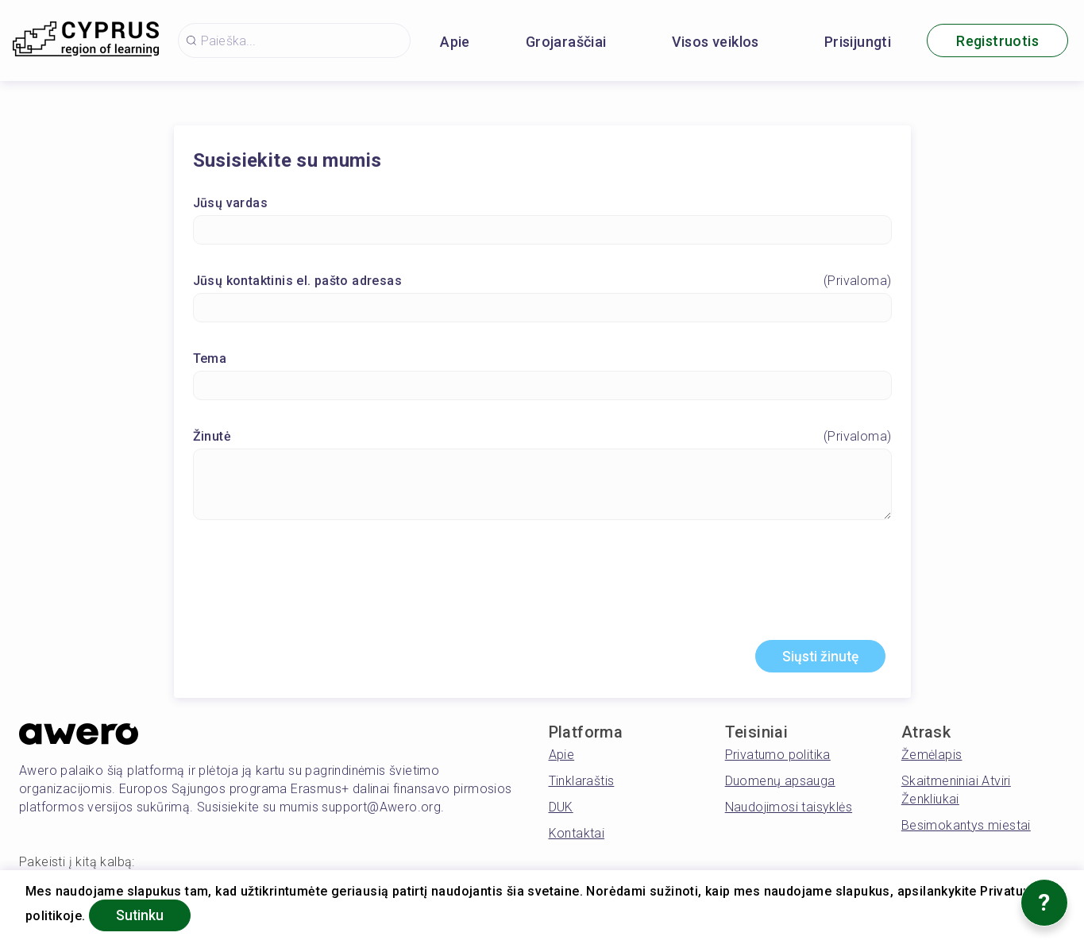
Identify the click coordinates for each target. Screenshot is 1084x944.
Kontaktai (577, 834)
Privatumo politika (778, 756)
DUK (561, 808)
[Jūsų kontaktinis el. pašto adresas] (542, 308)
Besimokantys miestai (966, 826)
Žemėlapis (931, 756)
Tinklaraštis (582, 782)
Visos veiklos (715, 41)
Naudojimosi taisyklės (788, 808)
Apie (455, 41)
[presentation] (542, 587)
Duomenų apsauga (780, 782)
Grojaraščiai (566, 41)
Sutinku (142, 915)
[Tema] (542, 386)
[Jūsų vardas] (542, 230)
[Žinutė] (542, 485)
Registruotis (997, 41)
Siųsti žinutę (816, 657)
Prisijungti (857, 41)
